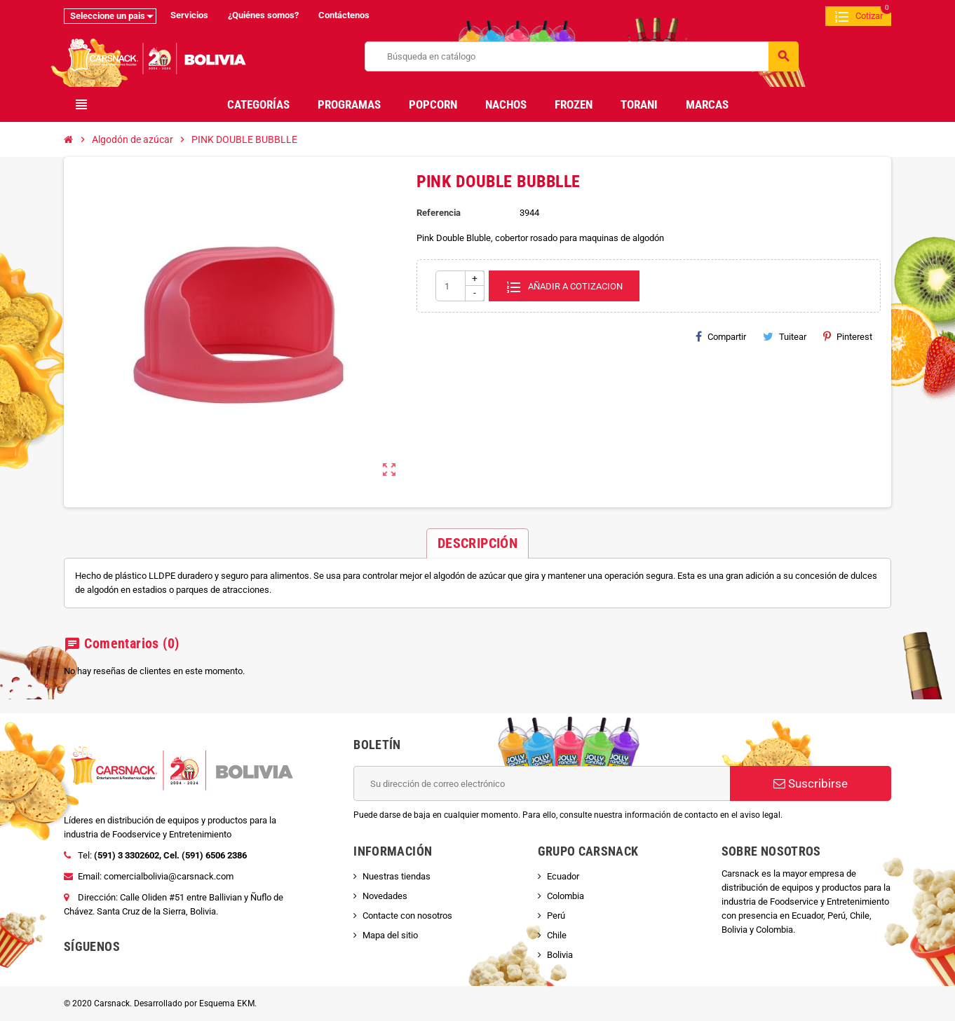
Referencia (438, 212)
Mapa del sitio (390, 935)
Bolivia (560, 955)
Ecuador (563, 876)
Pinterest (847, 336)
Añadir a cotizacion (564, 286)
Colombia (565, 896)
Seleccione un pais (107, 16)
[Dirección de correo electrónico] (541, 783)
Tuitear (784, 336)
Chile (557, 935)
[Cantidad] (460, 285)
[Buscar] (581, 56)
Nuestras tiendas (397, 876)
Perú (556, 915)
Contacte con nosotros (407, 915)
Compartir (721, 336)
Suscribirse (810, 783)
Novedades (385, 896)
